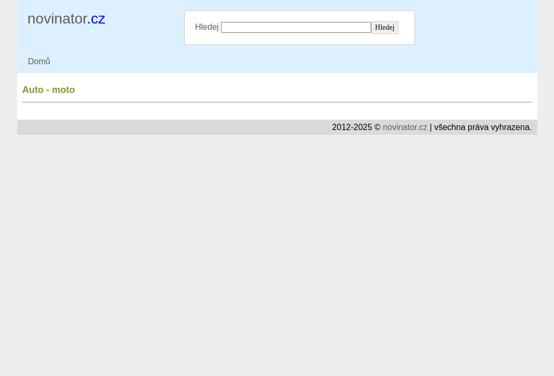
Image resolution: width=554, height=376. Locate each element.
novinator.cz (405, 127)
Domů (39, 61)
